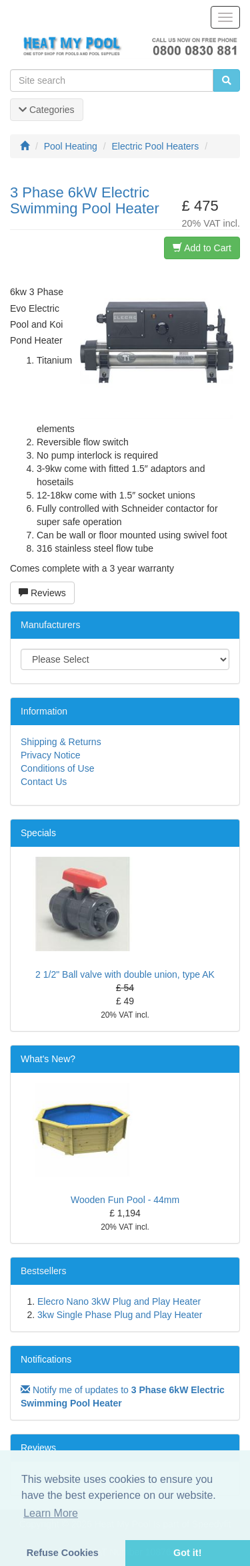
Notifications (46, 1359)
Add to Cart (202, 248)
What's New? (48, 1059)
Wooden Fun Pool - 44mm (125, 1199)
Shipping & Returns (61, 741)
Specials (38, 833)
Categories (47, 109)
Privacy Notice (50, 755)
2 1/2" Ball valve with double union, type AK (125, 974)
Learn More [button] (50, 1513)
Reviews (42, 593)
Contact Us (44, 781)
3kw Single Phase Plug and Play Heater (119, 1314)
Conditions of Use (58, 768)
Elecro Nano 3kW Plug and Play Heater (119, 1301)
